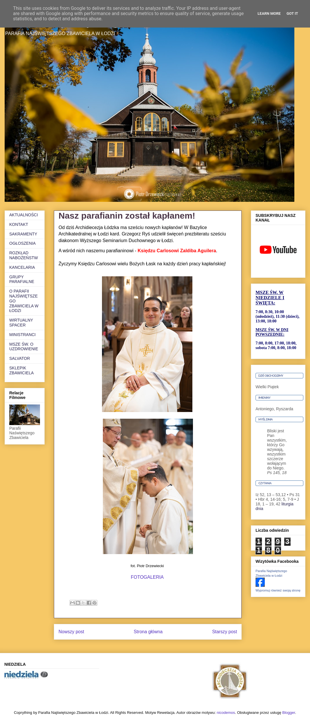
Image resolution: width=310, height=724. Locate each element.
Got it (292, 13)
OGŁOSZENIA (22, 243)
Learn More (269, 13)
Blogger (288, 712)
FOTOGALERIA (147, 577)
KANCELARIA (22, 267)
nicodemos (226, 712)
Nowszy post (71, 631)
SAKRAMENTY (23, 234)
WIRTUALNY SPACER (21, 322)
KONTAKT (18, 224)
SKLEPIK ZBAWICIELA (21, 370)
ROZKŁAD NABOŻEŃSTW (23, 255)
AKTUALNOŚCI (23, 215)
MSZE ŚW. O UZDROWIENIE (23, 346)
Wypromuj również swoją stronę (278, 590)
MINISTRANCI (22, 334)
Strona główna (148, 631)
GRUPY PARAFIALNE (21, 279)
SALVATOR (19, 358)
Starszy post (224, 631)
